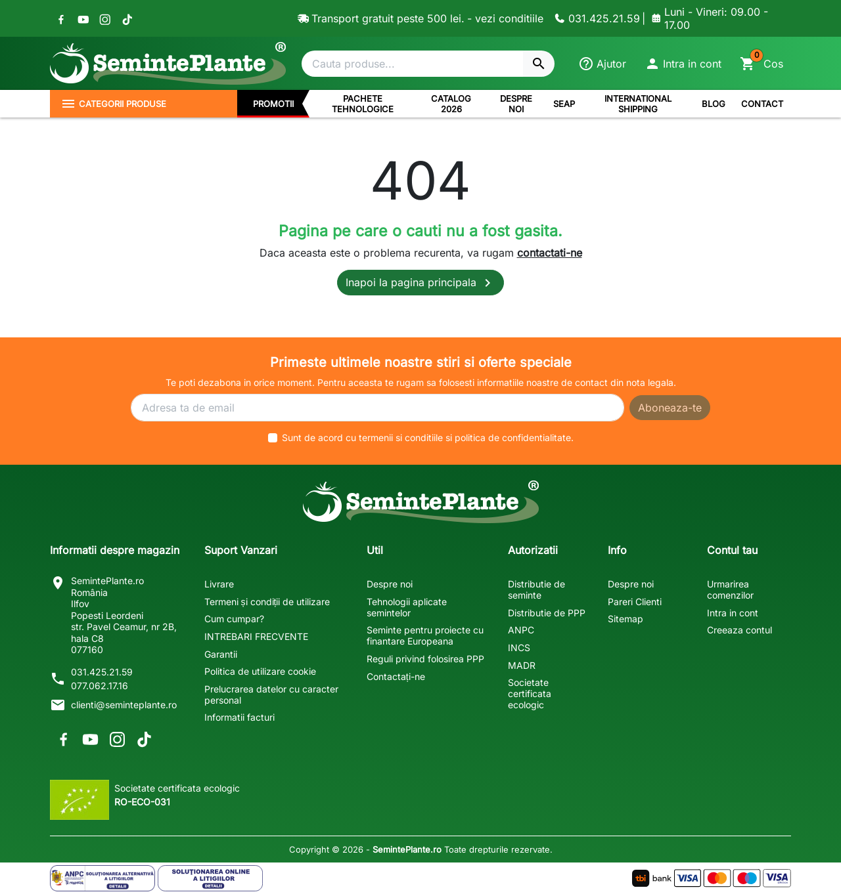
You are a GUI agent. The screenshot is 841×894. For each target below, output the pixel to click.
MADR (521, 665)
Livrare (219, 583)
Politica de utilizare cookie (260, 671)
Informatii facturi (239, 717)
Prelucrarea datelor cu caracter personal (271, 694)
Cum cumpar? (234, 618)
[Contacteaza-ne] (595, 18)
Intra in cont (732, 612)
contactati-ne (549, 252)
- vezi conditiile (505, 18)
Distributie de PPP (546, 612)
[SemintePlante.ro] (168, 63)
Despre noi (390, 583)
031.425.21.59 (102, 671)
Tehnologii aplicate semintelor (407, 607)
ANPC (521, 629)
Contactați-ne (396, 676)
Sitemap (625, 618)
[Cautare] (412, 64)
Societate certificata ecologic (529, 693)
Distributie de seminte (536, 589)
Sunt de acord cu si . (428, 437)
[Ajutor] (602, 63)
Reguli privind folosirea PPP (425, 658)
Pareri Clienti (635, 601)
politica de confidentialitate (513, 437)
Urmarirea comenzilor (730, 589)
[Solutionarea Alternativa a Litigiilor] (102, 878)
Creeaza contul (739, 629)
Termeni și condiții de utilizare (267, 601)
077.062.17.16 (99, 685)
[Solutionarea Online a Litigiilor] (210, 878)
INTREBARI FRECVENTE (256, 636)
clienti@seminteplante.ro (124, 704)
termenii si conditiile (401, 437)
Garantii (220, 654)
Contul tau (732, 550)
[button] (683, 63)
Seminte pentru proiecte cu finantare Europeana (425, 635)
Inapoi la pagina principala (420, 283)
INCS (519, 647)
